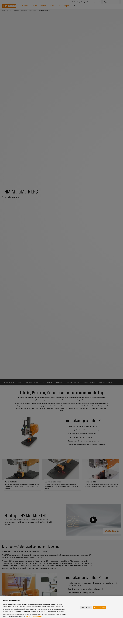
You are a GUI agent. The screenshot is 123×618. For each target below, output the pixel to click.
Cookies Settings (86, 609)
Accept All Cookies (99, 609)
